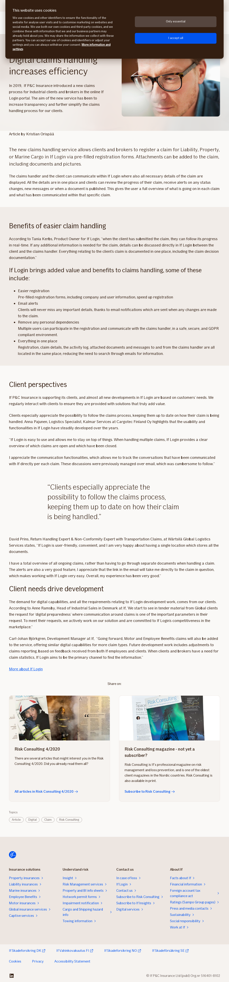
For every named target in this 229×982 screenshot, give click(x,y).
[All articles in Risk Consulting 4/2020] (59, 718)
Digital (32, 820)
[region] (114, 29)
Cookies (15, 961)
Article (16, 820)
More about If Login (26, 669)
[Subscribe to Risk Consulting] (169, 718)
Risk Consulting (69, 820)
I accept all (175, 38)
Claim (48, 820)
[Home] (12, 854)
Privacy (38, 961)
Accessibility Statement (72, 961)
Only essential (175, 21)
